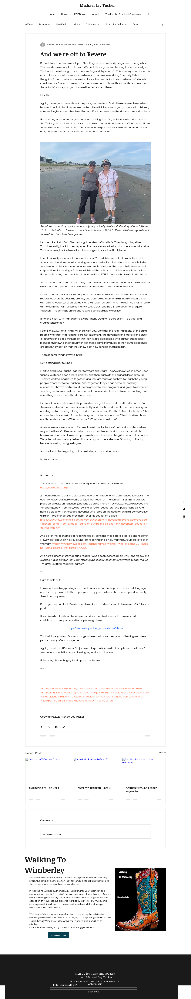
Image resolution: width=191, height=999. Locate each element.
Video (77, 24)
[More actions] (149, 45)
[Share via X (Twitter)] (49, 726)
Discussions (44, 24)
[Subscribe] (93, 991)
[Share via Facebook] (41, 726)
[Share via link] (63, 726)
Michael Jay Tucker (97, 5)
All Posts (29, 24)
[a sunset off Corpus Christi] (47, 770)
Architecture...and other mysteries (141, 789)
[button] (161, 24)
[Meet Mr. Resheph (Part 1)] (95, 770)
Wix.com (97, 984)
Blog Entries (62, 24)
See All (162, 753)
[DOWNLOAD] (58, 935)
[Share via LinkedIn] (56, 726)
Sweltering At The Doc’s (44, 787)
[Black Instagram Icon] (184, 516)
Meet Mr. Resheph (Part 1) (94, 787)
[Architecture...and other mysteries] (143, 770)
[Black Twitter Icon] (184, 509)
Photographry (92, 24)
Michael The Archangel (116, 24)
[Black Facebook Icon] (184, 502)
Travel (136, 24)
